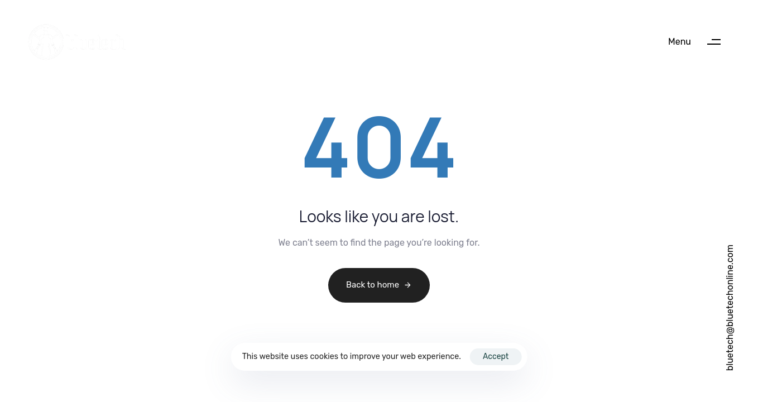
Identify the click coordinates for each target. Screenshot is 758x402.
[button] (699, 42)
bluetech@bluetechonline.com (730, 308)
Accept (495, 356)
